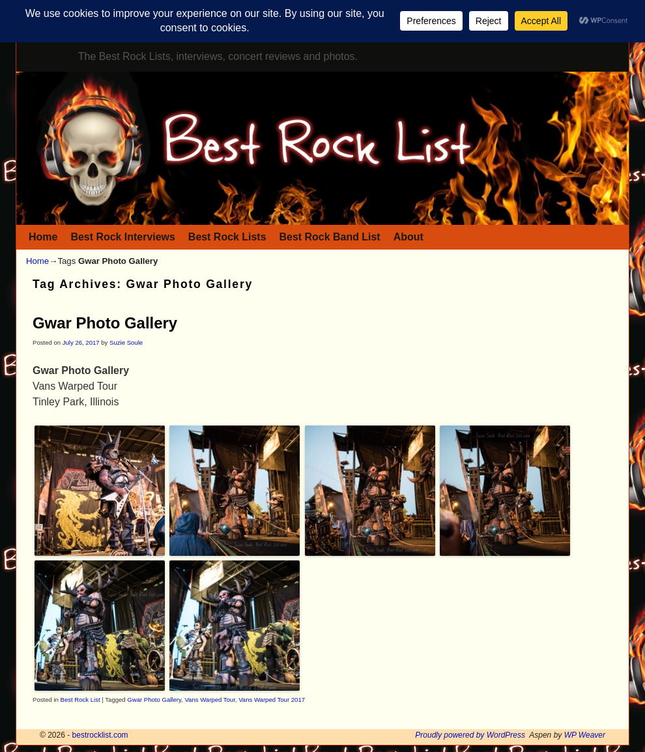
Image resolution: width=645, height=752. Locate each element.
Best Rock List (80, 699)
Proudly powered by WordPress (470, 735)
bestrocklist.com (100, 735)
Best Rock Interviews (122, 236)
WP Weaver (584, 735)
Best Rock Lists (227, 236)
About (408, 236)
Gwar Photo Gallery (105, 323)
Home (43, 236)
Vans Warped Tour (209, 699)
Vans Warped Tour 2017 (271, 699)
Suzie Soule (126, 342)
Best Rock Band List (330, 236)
